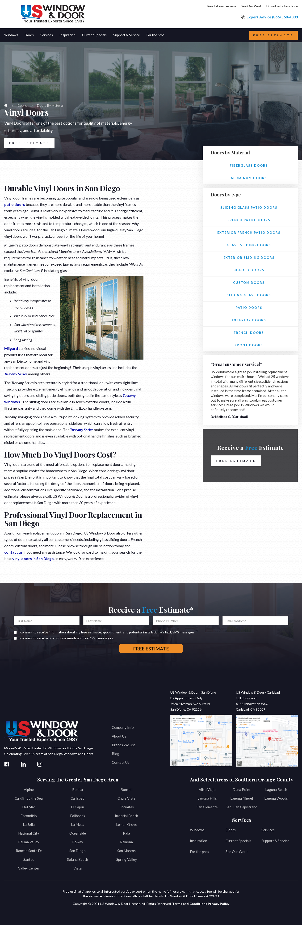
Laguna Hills (207, 798)
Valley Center (28, 868)
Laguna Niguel (241, 798)
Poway (77, 842)
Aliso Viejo (207, 789)
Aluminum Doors (249, 178)
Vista (77, 868)
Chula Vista (126, 798)
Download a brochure (282, 6)
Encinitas (126, 807)
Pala (126, 833)
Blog (115, 753)
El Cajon (77, 807)
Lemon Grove (126, 824)
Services (268, 830)
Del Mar (28, 807)
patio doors (14, 204)
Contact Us (120, 762)
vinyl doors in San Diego (33, 558)
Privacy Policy (218, 904)
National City (28, 833)
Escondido (29, 816)
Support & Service (275, 841)
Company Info (123, 727)
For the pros (199, 851)
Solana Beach (77, 859)
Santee (28, 859)
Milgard (11, 348)
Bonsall (126, 789)
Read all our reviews (221, 6)
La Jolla (29, 824)
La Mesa (77, 824)
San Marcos (126, 851)
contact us (13, 552)
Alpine (29, 789)
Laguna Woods (276, 798)
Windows (197, 830)
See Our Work (251, 6)
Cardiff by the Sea (29, 798)
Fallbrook (77, 816)
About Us (119, 736)
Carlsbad (77, 798)
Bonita (77, 789)
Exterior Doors (249, 320)
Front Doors (249, 345)
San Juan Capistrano (241, 807)
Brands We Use (124, 745)
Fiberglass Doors (249, 165)
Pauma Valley (28, 842)
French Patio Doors (248, 220)
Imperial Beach (126, 816)
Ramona (126, 842)
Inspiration (198, 841)
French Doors (249, 333)
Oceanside (77, 833)
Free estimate (273, 35)
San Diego (77, 851)
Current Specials (238, 841)
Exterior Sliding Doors (249, 257)
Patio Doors (249, 308)
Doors (231, 830)
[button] (14, 35)
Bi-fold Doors (249, 270)
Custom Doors (249, 282)
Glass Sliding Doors (249, 245)
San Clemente (207, 807)
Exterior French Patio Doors (249, 232)
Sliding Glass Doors (249, 295)
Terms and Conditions (189, 904)
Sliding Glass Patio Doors (248, 207)
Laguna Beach (276, 789)
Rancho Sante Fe (29, 851)
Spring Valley (126, 859)
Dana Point (242, 789)
